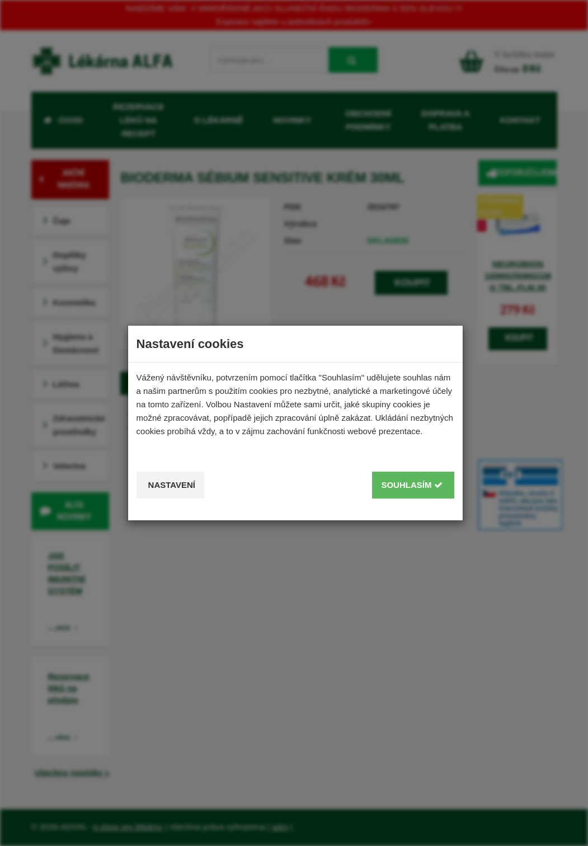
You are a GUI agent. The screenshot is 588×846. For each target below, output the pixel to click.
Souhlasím (411, 485)
